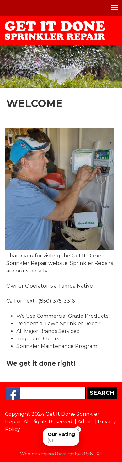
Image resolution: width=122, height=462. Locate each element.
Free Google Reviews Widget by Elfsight (60, 454)
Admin (85, 422)
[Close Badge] (78, 429)
